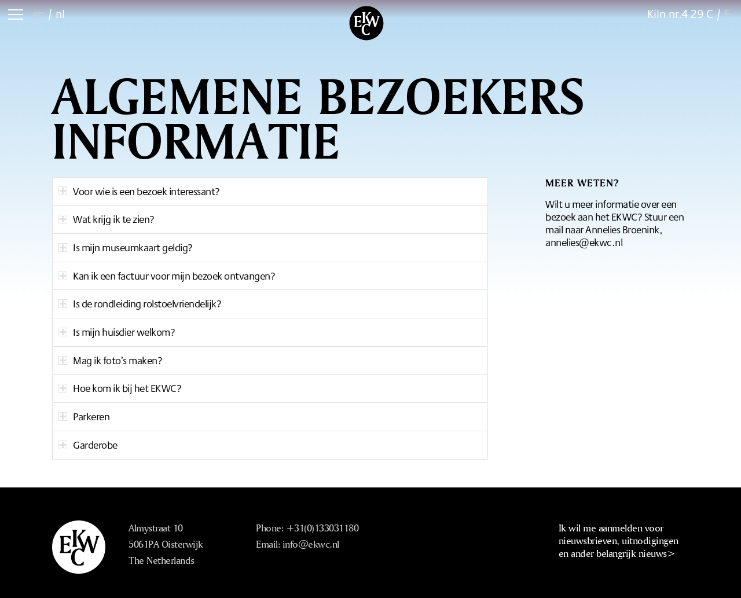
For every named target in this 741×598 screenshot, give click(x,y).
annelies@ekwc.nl (583, 242)
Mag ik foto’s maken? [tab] (110, 360)
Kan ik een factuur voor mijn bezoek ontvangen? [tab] (166, 275)
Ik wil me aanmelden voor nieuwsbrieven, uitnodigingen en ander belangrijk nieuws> (618, 540)
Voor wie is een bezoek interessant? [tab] (139, 191)
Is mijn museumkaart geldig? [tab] (125, 247)
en (38, 13)
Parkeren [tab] (83, 416)
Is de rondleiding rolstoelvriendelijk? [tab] (139, 303)
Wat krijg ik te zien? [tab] (106, 218)
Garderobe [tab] (88, 444)
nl (60, 13)
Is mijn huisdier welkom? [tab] (116, 331)
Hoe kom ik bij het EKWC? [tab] (119, 387)
